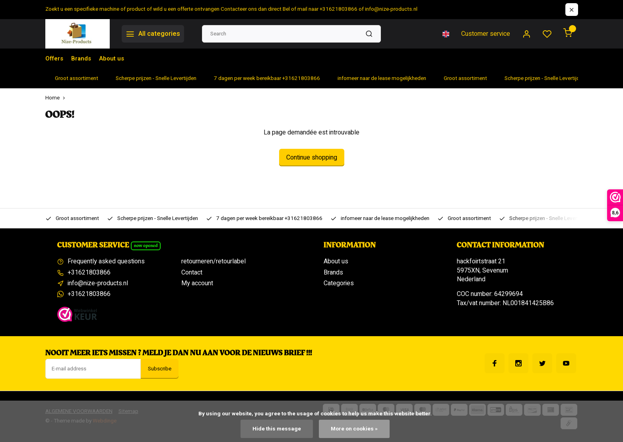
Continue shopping (311, 157)
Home (56, 98)
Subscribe (159, 369)
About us (114, 58)
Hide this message (276, 429)
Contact (191, 272)
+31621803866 (89, 272)
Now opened (145, 245)
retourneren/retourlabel (213, 261)
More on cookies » (354, 429)
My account (197, 283)
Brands (82, 58)
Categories (339, 283)
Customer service (485, 34)
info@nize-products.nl (98, 283)
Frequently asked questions (106, 261)
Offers (54, 58)
